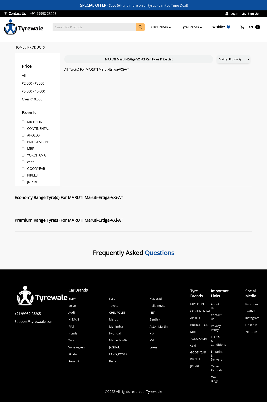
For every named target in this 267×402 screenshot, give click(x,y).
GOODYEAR (36, 168)
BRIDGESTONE (38, 142)
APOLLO (33, 135)
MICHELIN (34, 122)
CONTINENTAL (38, 128)
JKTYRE (32, 182)
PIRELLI (32, 175)
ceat (30, 162)
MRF (30, 148)
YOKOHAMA (36, 155)
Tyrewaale (154, 391)
